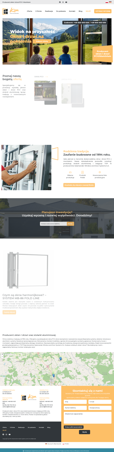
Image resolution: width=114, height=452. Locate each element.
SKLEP (88, 11)
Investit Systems (22, 438)
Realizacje (49, 11)
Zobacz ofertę (42, 41)
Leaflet (102, 385)
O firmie (38, 11)
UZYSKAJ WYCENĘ (102, 11)
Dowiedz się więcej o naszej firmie (79, 191)
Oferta (29, 11)
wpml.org (47, 450)
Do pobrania (61, 11)
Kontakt (72, 11)
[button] (61, 359)
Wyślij (66, 223)
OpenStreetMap (110, 385)
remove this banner (85, 450)
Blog (80, 11)
